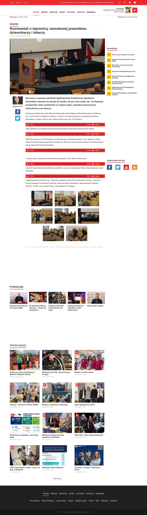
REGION (44, 12)
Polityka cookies (81, 501)
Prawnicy (100, 247)
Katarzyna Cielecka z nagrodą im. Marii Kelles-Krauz (76, 301)
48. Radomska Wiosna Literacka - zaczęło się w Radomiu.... (38, 301)
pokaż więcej (57, 478)
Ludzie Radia (61, 501)
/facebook (113, 501)
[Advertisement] (65, 262)
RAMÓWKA (91, 12)
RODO (91, 501)
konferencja (93, 247)
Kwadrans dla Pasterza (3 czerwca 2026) (19, 300)
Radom (52, 247)
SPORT (62, 12)
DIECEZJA (54, 12)
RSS (97, 501)
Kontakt (12, 2)
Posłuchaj (104, 501)
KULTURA (71, 12)
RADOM (36, 12)
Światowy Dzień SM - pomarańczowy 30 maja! (57, 301)
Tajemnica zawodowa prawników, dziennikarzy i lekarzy (72, 247)
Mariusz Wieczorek (43, 247)
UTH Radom (32, 247)
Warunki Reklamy (48, 501)
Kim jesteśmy (35, 501)
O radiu (25, 2)
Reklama (18, 2)
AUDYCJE (81, 12)
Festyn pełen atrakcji (96, 299)
